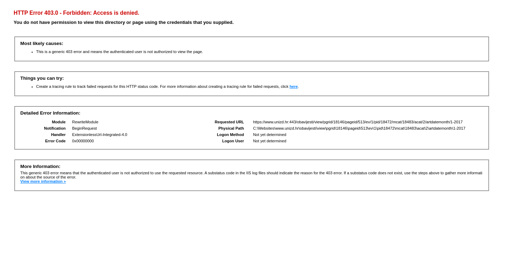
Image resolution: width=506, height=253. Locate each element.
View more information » (43, 181)
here (294, 86)
